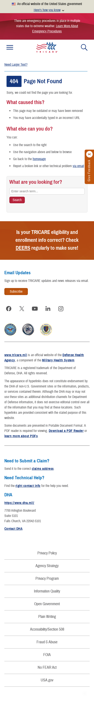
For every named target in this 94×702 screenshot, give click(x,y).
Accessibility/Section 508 (47, 629)
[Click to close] (89, 154)
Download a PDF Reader (66, 431)
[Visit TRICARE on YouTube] (34, 308)
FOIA (47, 654)
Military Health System (58, 360)
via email (78, 166)
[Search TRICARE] (17, 200)
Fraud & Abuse (47, 642)
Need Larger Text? (15, 64)
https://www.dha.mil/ (19, 503)
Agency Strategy (47, 565)
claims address (43, 469)
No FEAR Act (47, 667)
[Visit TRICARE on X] (21, 308)
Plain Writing (47, 616)
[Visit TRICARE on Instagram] (61, 308)
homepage (39, 159)
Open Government (47, 604)
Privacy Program (47, 578)
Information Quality (47, 591)
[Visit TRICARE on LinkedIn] (48, 308)
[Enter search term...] (47, 191)
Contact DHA (13, 529)
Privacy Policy (47, 553)
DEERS (23, 248)
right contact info (27, 486)
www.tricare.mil (15, 355)
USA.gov (47, 680)
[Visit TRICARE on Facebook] (8, 308)
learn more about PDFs (21, 436)
